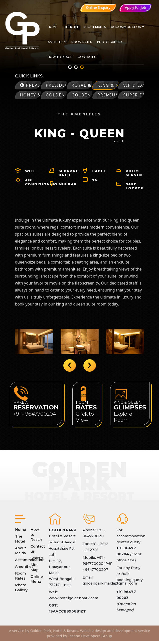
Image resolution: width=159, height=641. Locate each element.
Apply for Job (135, 7)
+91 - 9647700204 (34, 414)
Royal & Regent (82, 85)
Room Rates (81, 41)
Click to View (85, 417)
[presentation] (69, 365)
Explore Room (123, 417)
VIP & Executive (133, 85)
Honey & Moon (30, 95)
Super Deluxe (133, 95)
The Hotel (70, 26)
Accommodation (127, 26)
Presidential (56, 85)
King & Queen (107, 85)
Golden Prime (82, 95)
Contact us (88, 56)
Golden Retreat (56, 95)
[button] (70, 67)
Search (37, 558)
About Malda (94, 26)
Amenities (57, 41)
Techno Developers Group (90, 636)
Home (52, 26)
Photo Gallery (109, 41)
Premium (107, 95)
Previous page (30, 85)
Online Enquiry (98, 7)
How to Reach (60, 56)
